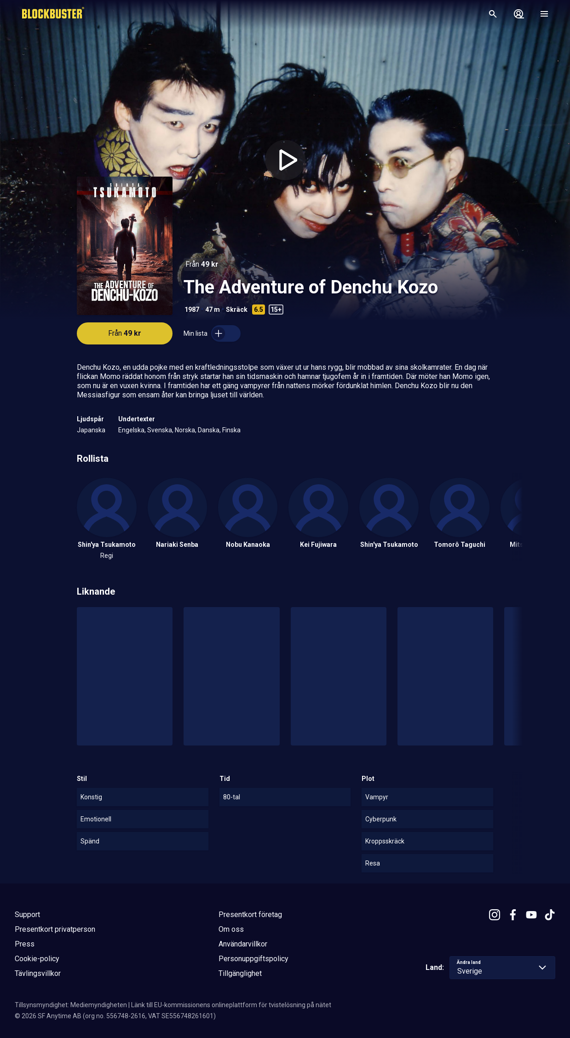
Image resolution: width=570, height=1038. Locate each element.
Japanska (91, 430)
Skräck (237, 309)
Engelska (131, 430)
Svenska (159, 430)
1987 (191, 309)
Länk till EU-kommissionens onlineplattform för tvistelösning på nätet (231, 1005)
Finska (231, 430)
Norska (185, 430)
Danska (208, 430)
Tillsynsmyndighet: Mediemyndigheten (71, 1005)
